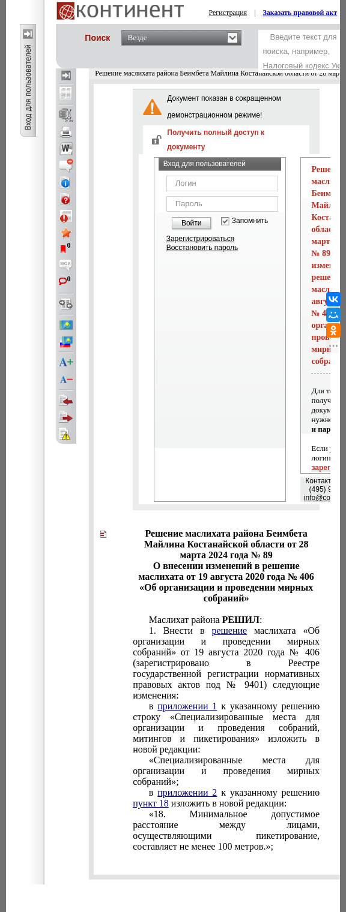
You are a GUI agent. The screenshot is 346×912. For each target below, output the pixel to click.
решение (229, 630)
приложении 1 (187, 706)
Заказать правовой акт (300, 12)
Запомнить (250, 221)
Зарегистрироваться (200, 238)
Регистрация (228, 12)
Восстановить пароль (202, 247)
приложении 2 (187, 792)
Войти (191, 223)
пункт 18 (151, 803)
